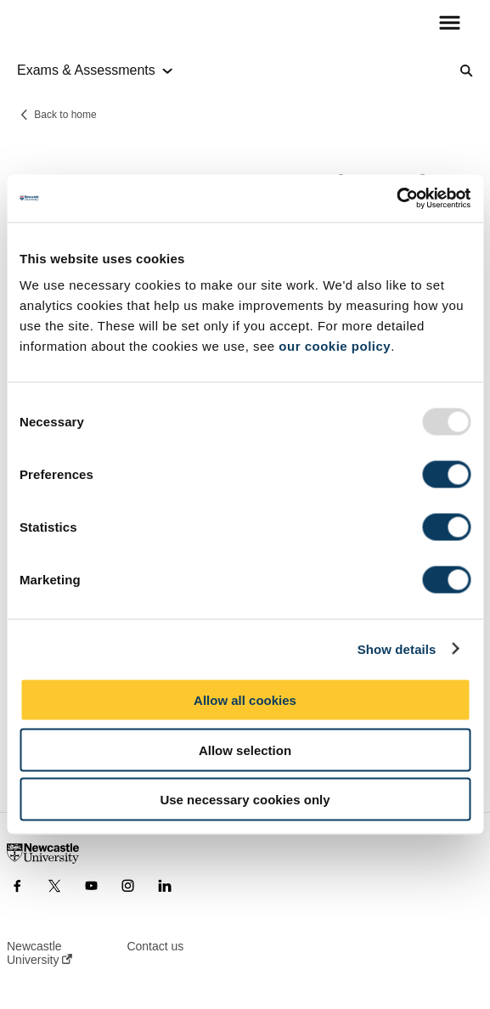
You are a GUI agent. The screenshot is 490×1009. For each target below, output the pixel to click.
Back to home (65, 115)
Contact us (155, 946)
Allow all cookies (245, 700)
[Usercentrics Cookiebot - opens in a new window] (396, 199)
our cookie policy (335, 346)
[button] (449, 24)
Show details (397, 648)
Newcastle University (39, 953)
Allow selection (245, 749)
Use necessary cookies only (244, 799)
